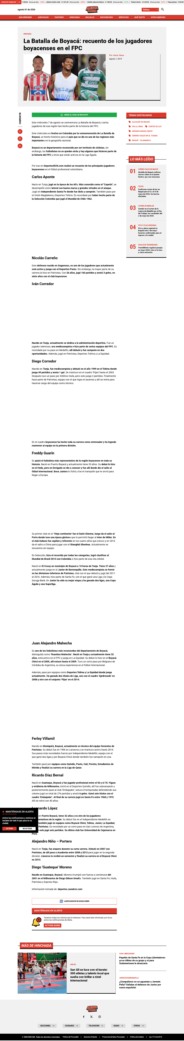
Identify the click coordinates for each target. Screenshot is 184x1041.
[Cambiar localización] (150, 9)
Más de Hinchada (37, 1030)
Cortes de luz (156, 127)
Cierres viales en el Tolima (146, 136)
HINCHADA (75, 17)
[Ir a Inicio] (92, 9)
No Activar (27, 828)
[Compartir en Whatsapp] (20, 146)
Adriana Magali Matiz (143, 132)
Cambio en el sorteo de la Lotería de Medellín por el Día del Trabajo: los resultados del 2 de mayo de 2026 (150, 214)
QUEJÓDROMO (26, 17)
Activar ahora (53, 926)
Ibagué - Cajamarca (142, 141)
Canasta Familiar (8, 2)
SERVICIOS (123, 17)
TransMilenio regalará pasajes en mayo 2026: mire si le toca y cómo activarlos (150, 252)
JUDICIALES (43, 17)
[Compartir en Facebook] (20, 131)
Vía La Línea (138, 127)
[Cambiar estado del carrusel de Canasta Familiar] (19, 2)
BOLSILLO (89, 17)
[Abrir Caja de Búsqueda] (162, 9)
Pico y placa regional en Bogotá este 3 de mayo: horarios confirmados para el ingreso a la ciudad (149, 234)
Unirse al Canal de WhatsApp (74, 115)
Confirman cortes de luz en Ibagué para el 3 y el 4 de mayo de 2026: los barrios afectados (149, 193)
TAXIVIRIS (59, 17)
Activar (9, 828)
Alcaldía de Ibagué (141, 122)
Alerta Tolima (119, 56)
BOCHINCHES (106, 17)
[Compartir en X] (20, 139)
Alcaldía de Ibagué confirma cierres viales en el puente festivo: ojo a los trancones (150, 175)
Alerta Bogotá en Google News (74, 902)
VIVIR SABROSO (157, 17)
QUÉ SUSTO (139, 17)
